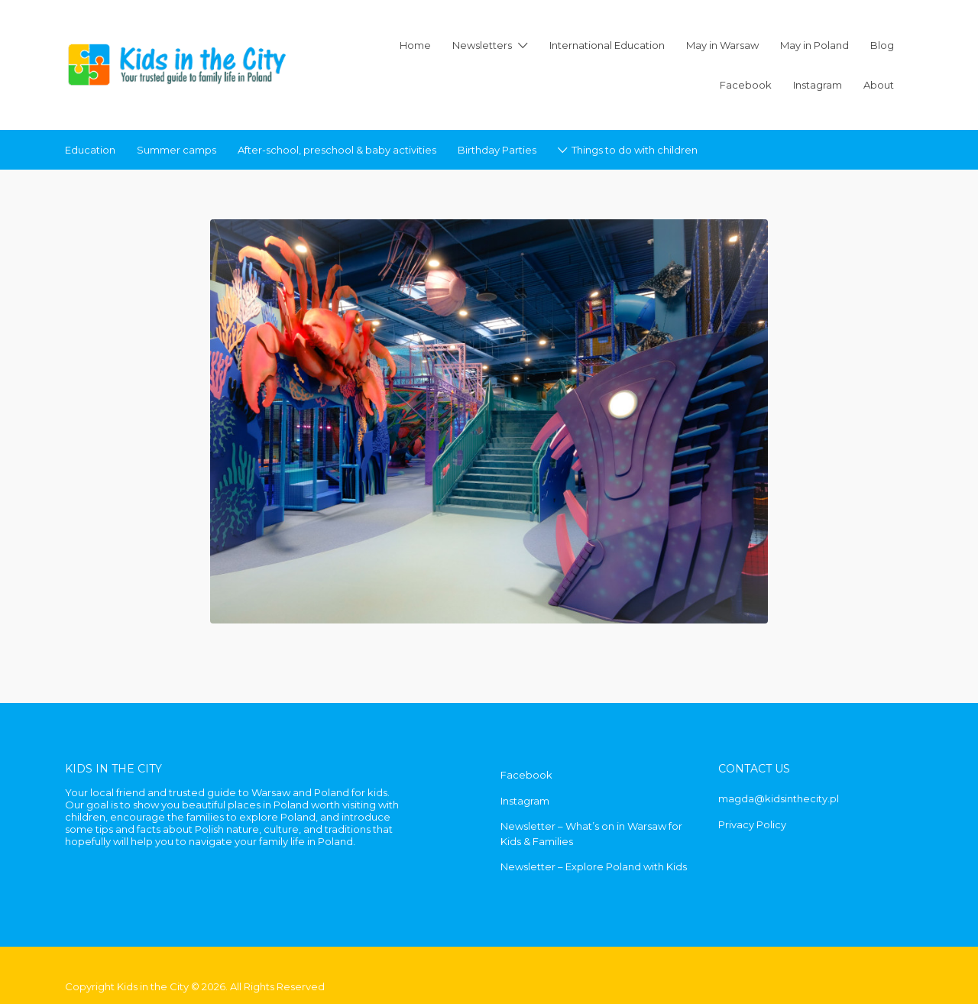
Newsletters (482, 45)
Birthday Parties (497, 150)
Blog (882, 45)
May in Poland (814, 45)
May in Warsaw (722, 45)
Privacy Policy (752, 824)
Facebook (746, 85)
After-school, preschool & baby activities (337, 150)
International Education (607, 45)
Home (415, 45)
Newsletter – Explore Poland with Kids (593, 866)
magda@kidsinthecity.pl (778, 798)
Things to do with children (635, 150)
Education (90, 150)
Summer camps (176, 150)
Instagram (817, 85)
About (878, 85)
